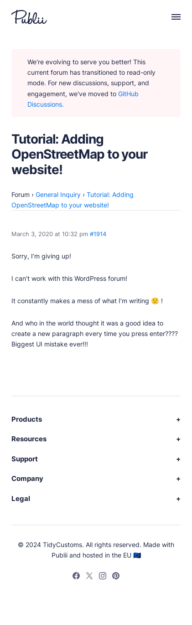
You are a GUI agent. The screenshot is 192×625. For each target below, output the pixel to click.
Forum (20, 194)
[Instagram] (102, 577)
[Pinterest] (115, 577)
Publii (59, 555)
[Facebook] (76, 577)
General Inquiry (58, 194)
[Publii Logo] (29, 17)
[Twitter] (89, 577)
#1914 (98, 234)
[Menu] (171, 17)
